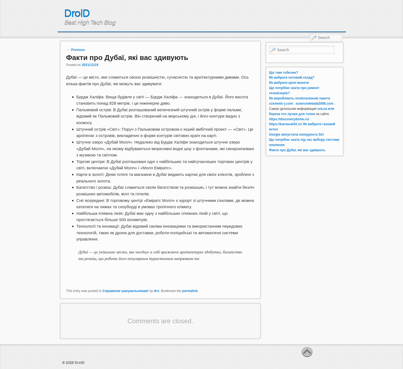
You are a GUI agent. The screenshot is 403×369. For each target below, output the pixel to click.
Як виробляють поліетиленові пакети (299, 98)
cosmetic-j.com (281, 103)
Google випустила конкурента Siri (296, 134)
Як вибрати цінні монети (289, 83)
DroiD (77, 13)
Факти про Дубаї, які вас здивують (297, 150)
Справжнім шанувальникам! (126, 291)
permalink (190, 291)
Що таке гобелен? (283, 73)
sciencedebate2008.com (314, 103)
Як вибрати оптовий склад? (291, 77)
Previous (76, 50)
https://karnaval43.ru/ (285, 124)
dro (156, 291)
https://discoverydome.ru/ (289, 119)
